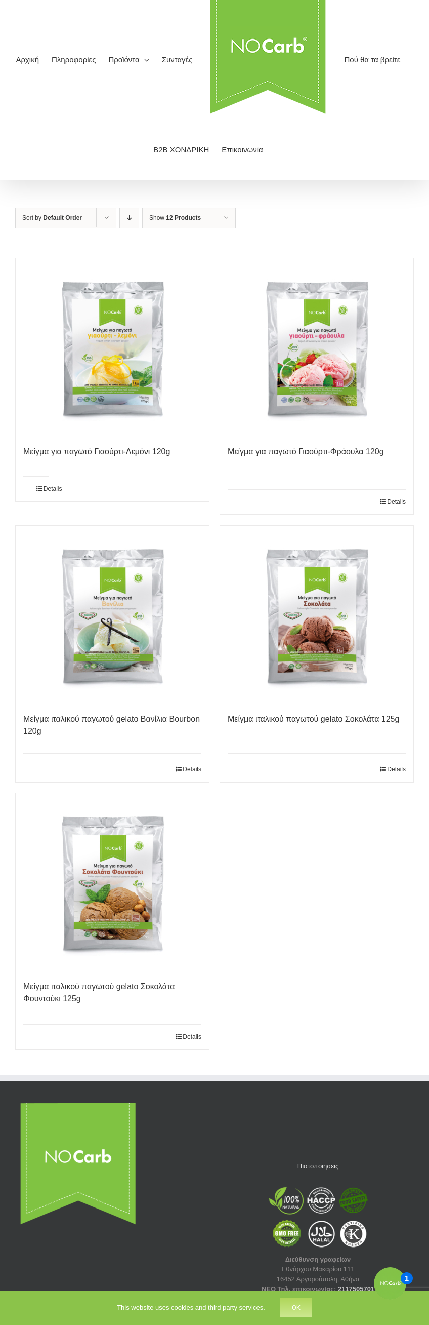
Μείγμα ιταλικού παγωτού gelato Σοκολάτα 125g (313, 719)
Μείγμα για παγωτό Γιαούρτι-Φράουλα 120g (306, 451)
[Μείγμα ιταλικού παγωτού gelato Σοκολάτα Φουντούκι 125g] (112, 881)
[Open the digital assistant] (390, 1283)
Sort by (52, 217)
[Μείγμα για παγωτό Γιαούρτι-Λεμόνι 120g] (112, 347)
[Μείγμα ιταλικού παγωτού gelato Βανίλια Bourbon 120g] (112, 614)
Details (46, 488)
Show (175, 217)
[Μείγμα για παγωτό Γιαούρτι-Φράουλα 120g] (316, 347)
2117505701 (356, 1289)
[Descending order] (129, 218)
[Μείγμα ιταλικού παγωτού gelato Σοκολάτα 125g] (316, 614)
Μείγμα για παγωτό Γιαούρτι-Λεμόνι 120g (96, 451)
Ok (296, 1307)
